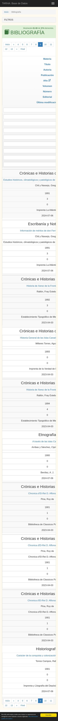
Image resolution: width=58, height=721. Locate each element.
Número (47, 91)
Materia (47, 59)
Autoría (47, 69)
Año (47, 80)
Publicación (47, 75)
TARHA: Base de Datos (15, 3)
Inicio (6, 12)
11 (51, 44)
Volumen (47, 86)
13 (12, 49)
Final (23, 49)
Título (47, 64)
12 (6, 49)
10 (45, 44)
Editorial (47, 97)
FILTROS (8, 20)
